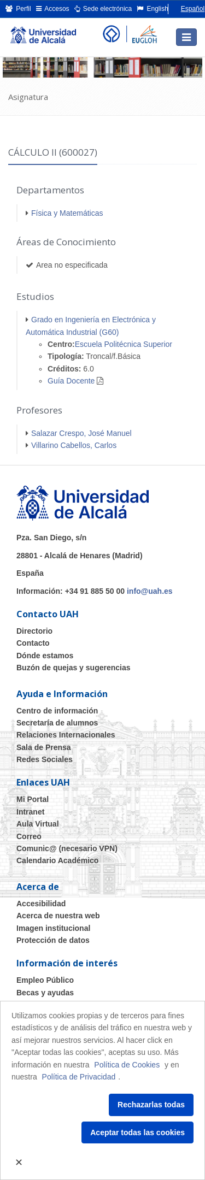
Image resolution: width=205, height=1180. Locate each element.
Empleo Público (45, 980)
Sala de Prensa (43, 747)
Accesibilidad (41, 903)
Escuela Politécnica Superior (123, 344)
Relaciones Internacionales (65, 734)
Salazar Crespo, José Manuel (81, 433)
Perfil (18, 9)
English (152, 9)
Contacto (33, 643)
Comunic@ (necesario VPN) (67, 848)
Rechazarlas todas (151, 1104)
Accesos (52, 9)
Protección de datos (53, 940)
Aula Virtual (37, 823)
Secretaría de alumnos (57, 722)
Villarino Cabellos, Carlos (73, 445)
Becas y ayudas (45, 992)
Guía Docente (71, 380)
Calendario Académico (57, 860)
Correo (29, 836)
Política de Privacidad (79, 1076)
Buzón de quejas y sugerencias (73, 667)
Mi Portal (32, 799)
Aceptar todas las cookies (137, 1132)
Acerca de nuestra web (58, 915)
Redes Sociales (44, 759)
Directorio (34, 631)
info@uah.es (150, 591)
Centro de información (57, 710)
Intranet (30, 811)
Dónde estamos (44, 655)
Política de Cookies (127, 1064)
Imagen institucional (53, 928)
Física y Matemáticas (67, 213)
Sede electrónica (103, 9)
